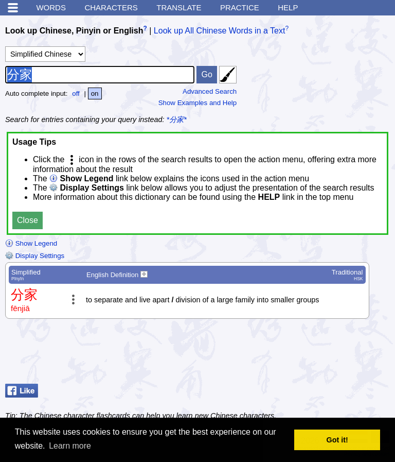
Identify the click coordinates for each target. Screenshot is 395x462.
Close (27, 220)
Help (288, 7)
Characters (110, 7)
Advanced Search (210, 91)
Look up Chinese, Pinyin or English (74, 30)
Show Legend (31, 243)
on (95, 93)
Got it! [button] (337, 440)
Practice (239, 7)
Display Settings (34, 256)
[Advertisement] (307, 354)
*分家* (177, 119)
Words (51, 7)
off (76, 93)
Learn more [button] (70, 445)
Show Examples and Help (197, 103)
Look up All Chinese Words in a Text (219, 30)
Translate (178, 7)
